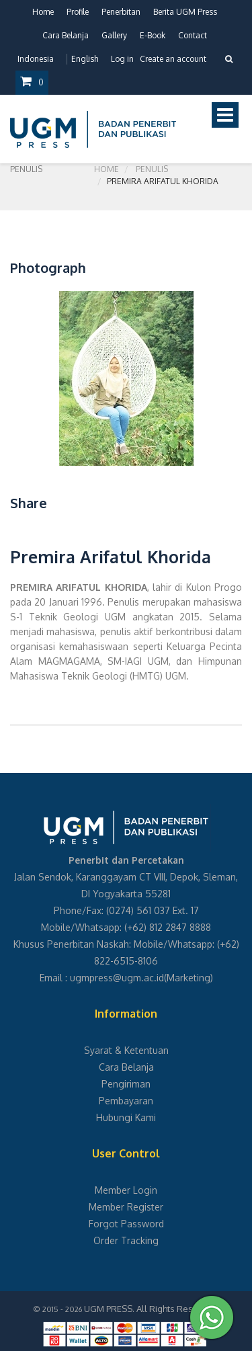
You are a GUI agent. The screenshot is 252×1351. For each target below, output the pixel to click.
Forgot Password (126, 1223)
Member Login (126, 1190)
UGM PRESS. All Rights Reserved (150, 1308)
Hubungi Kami (126, 1117)
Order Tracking (126, 1240)
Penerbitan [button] (120, 12)
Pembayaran (126, 1100)
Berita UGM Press (185, 12)
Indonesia (35, 59)
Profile (78, 12)
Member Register (126, 1207)
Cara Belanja (65, 35)
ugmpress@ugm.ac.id (117, 977)
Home (43, 12)
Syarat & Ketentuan (126, 1050)
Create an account (173, 59)
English (84, 59)
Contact (192, 35)
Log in (122, 59)
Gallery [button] (114, 35)
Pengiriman (126, 1084)
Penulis (152, 169)
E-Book (152, 35)
